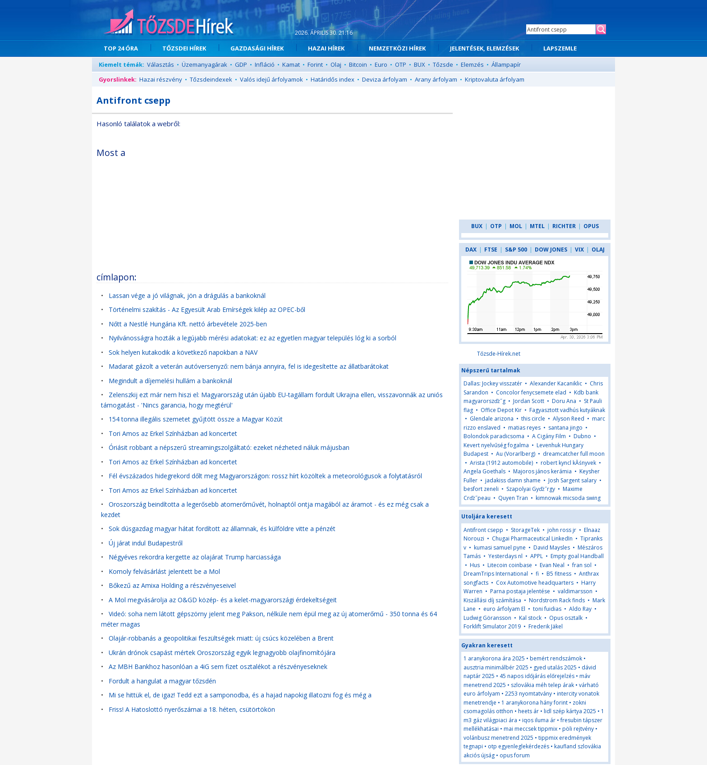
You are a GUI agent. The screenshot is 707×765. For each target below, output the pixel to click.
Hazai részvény (160, 79)
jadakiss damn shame (513, 480)
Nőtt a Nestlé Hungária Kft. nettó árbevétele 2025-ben (188, 324)
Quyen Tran (513, 498)
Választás (160, 64)
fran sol (582, 565)
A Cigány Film (549, 436)
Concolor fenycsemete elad (531, 392)
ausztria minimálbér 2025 (496, 667)
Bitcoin (358, 64)
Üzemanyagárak (204, 64)
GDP (241, 64)
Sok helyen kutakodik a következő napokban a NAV (183, 352)
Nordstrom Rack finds (557, 600)
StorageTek (525, 530)
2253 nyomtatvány (528, 693)
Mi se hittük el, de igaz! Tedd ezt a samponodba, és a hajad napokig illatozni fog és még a (240, 695)
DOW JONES (551, 249)
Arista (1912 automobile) (501, 463)
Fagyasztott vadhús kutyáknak (567, 410)
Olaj (336, 64)
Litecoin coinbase (509, 565)
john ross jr (561, 530)
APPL (536, 556)
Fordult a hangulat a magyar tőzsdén (162, 681)
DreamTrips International (496, 573)
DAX (471, 249)
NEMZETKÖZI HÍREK (397, 48)
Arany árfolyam (436, 79)
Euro (381, 64)
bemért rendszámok (556, 658)
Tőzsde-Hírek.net (498, 353)
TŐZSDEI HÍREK (184, 48)
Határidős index (332, 79)
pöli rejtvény (578, 729)
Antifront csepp (483, 530)
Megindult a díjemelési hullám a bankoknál (170, 380)
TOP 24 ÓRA (121, 48)
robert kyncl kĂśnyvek (568, 463)
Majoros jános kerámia (542, 471)
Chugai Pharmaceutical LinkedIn (532, 538)
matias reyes (524, 427)
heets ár (528, 711)
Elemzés (472, 64)
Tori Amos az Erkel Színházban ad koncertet (173, 433)
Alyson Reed (568, 418)
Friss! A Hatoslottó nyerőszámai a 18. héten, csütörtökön (192, 709)
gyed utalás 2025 (555, 667)
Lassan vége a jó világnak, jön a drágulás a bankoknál (187, 295)
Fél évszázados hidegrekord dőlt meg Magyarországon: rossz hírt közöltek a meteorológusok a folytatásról (265, 476)
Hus (475, 565)
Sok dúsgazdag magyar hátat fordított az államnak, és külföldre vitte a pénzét (222, 528)
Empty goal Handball (577, 556)
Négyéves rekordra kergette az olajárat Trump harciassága (195, 557)
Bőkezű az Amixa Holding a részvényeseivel (172, 585)
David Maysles (551, 547)
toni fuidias (547, 609)
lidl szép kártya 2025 (570, 711)
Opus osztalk (566, 618)
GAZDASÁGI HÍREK (257, 48)
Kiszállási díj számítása (492, 600)
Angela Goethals (484, 471)
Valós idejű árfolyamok (271, 79)
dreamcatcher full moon (574, 454)
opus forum (515, 755)
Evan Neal (552, 565)
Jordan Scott (528, 401)
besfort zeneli (481, 489)
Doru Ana (564, 401)
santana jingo (565, 427)
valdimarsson (575, 591)
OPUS (591, 226)
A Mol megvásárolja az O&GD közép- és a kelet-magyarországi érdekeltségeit (223, 600)
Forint (315, 64)
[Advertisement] (370, 205)
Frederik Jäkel (545, 626)
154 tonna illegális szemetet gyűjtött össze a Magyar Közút (196, 419)
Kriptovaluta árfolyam (494, 79)
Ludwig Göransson (487, 618)
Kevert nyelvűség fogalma (496, 445)
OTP (400, 64)
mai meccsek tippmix (530, 729)
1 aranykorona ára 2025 (494, 658)
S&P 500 (516, 249)
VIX (579, 249)
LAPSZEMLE (560, 48)
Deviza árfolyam (384, 79)
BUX (419, 64)
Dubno (582, 436)
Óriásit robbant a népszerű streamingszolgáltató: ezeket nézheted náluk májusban (229, 447)
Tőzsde (443, 64)
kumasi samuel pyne (500, 547)
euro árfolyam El (504, 609)
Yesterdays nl (505, 556)
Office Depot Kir (501, 410)
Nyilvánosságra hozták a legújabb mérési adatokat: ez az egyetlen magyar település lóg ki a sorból (252, 338)
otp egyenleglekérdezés (518, 746)
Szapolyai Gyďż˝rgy (530, 489)
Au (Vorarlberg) (515, 454)
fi (537, 573)
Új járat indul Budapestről (146, 543)
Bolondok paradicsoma (494, 436)
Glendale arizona (492, 418)
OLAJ (598, 249)
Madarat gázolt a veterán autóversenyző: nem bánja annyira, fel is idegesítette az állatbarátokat (249, 366)
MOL (516, 226)
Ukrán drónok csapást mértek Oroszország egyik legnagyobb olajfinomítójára (222, 652)
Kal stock (530, 618)
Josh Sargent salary (572, 480)
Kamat (291, 64)
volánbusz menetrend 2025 (498, 738)
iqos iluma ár (539, 720)
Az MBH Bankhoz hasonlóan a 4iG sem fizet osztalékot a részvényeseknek (218, 666)
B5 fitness (558, 573)
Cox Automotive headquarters (535, 582)
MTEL (537, 226)
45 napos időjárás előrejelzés (537, 676)
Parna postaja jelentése (520, 591)
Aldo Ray (580, 609)
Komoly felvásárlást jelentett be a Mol (164, 571)
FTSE (490, 249)
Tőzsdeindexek (211, 79)
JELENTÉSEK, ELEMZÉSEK (484, 48)
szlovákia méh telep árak (542, 685)
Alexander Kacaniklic (556, 383)
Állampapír (506, 64)
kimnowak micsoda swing (568, 498)
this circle (533, 418)
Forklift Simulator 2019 (492, 626)
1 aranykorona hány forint (534, 702)
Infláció (265, 64)
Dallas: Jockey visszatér (493, 383)
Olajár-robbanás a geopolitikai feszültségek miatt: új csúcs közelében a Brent (221, 638)
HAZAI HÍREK (326, 48)
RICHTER (564, 226)
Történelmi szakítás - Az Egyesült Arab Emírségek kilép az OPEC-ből (207, 309)
